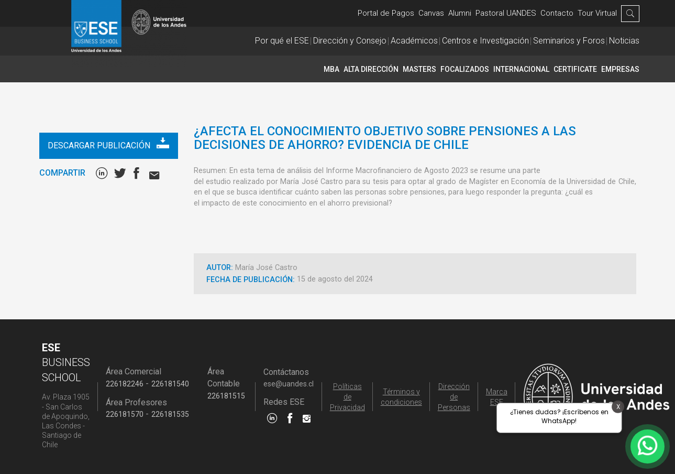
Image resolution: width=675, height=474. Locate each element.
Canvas (431, 13)
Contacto (556, 13)
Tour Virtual (597, 13)
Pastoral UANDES (505, 13)
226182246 (124, 384)
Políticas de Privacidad (347, 397)
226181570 (124, 414)
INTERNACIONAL (521, 69)
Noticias (624, 41)
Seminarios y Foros (569, 41)
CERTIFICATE (575, 69)
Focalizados (464, 69)
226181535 (170, 414)
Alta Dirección (371, 69)
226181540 (170, 384)
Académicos (414, 41)
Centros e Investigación (485, 41)
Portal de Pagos (386, 13)
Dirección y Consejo (349, 41)
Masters (419, 69)
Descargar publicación (108, 143)
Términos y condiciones (401, 396)
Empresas (620, 69)
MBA (331, 69)
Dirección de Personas (454, 397)
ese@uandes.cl (288, 384)
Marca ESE (496, 396)
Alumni (459, 13)
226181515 (226, 396)
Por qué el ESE (282, 41)
